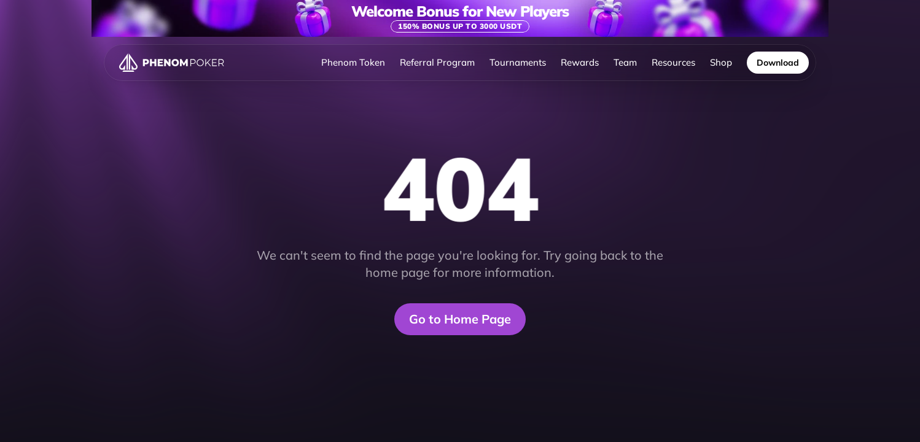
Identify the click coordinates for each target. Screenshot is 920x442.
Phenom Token (353, 62)
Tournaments (517, 62)
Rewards (580, 62)
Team (625, 62)
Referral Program (437, 62)
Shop (721, 62)
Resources (673, 62)
